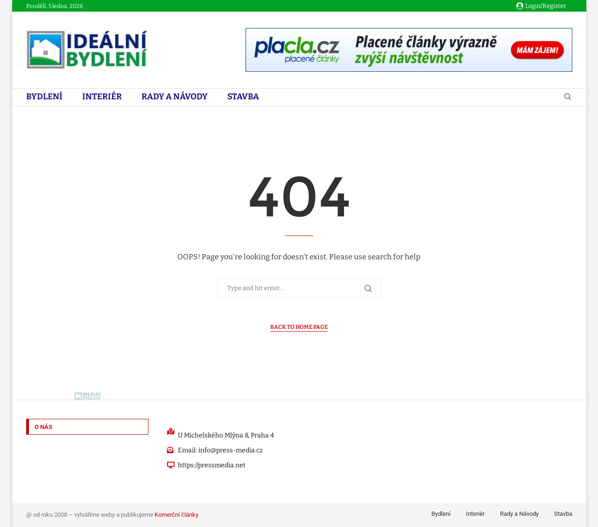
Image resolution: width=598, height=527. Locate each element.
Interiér (102, 96)
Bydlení (44, 96)
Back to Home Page (299, 327)
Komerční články (176, 514)
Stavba (243, 96)
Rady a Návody (174, 96)
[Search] (567, 97)
